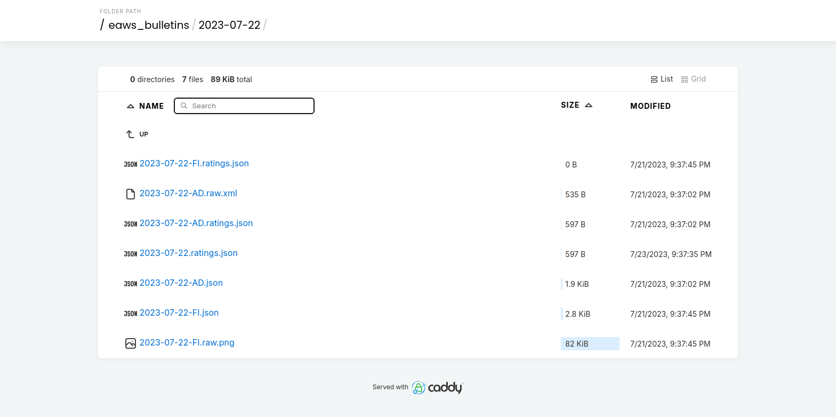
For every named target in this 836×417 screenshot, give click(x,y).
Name (152, 105)
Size (577, 104)
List (661, 79)
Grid (693, 79)
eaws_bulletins (149, 25)
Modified (650, 105)
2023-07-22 (229, 25)
